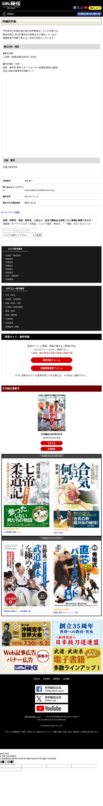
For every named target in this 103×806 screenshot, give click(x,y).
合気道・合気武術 (13, 299)
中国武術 (9, 319)
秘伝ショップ (95, 8)
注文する (51, 443)
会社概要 (66, 679)
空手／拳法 (10, 295)
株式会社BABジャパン (33, 717)
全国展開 (9, 279)
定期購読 (51, 449)
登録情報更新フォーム (52, 368)
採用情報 (56, 679)
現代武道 (9, 323)
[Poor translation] (10, 762)
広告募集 (46, 679)
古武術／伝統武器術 (14, 307)
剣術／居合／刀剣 (13, 303)
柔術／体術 (10, 311)
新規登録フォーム (51, 360)
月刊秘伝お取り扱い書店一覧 (89, 14)
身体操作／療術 (12, 327)
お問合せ (36, 679)
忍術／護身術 (11, 315)
